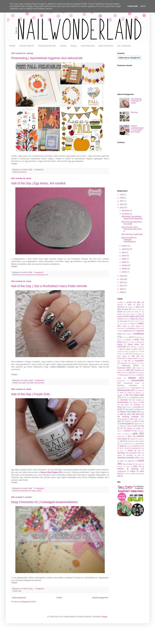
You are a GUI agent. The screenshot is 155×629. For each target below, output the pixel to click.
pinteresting (22, 172)
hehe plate (30, 383)
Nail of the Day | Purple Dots (30, 394)
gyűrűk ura (134, 351)
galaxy (142, 346)
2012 (122, 282)
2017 (122, 201)
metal (128, 407)
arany (138, 307)
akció (138, 304)
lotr (128, 397)
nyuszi (137, 423)
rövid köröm (140, 441)
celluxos (141, 319)
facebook (139, 337)
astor (119, 309)
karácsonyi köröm (124, 368)
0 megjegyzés (38, 169)
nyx (143, 423)
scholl (128, 446)
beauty (119, 314)
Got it (143, 6)
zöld (118, 476)
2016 (122, 204)
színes (119, 455)
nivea (139, 419)
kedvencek (120, 370)
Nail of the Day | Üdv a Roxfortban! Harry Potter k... (131, 229)
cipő (131, 321)
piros (130, 436)
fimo (127, 342)
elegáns (128, 334)
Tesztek (63, 46)
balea (140, 309)
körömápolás (121, 380)
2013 (122, 279)
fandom (119, 340)
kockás (133, 375)
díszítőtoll (141, 328)
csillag (132, 323)
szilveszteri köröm (135, 453)
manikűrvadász (123, 402)
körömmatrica (136, 388)
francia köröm (133, 344)
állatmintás (121, 307)
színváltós (129, 455)
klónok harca (123, 375)
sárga (122, 446)
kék (127, 370)
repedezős (141, 439)
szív (139, 455)
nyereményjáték (126, 424)
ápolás (130, 307)
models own (140, 409)
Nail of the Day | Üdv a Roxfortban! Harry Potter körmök (49, 286)
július (124, 252)
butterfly (120, 319)
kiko (125, 372)
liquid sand (139, 395)
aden (139, 302)
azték (134, 309)
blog (139, 314)
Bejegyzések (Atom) (28, 602)
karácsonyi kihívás (130, 365)
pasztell (127, 431)
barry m (138, 311)
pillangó (126, 434)
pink (135, 433)
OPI (135, 426)
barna (20, 275)
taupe (122, 461)
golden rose (137, 349)
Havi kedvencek (88, 46)
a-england (120, 302)
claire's (137, 321)
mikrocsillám (137, 407)
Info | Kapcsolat (124, 46)
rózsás (130, 441)
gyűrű (126, 351)
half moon (129, 354)
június (124, 256)
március (125, 265)
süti (139, 450)
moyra (133, 412)
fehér (137, 339)
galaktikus (134, 346)
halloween (139, 354)
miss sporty (129, 409)
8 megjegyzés (39, 380)
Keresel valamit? (27, 46)
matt (142, 402)
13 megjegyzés (39, 488)
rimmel (122, 441)
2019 (122, 195)
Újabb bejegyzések (19, 598)
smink (127, 448)
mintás (119, 409)
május (124, 259)
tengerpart (131, 461)
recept (132, 439)
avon (126, 309)
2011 (122, 286)
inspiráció (124, 363)
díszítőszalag (131, 328)
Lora (22, 169)
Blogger (104, 617)
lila (29, 491)
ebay (20, 591)
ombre (129, 426)
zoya (139, 473)
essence (139, 333)
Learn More (133, 6)
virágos (132, 471)
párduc (138, 428)
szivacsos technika (125, 458)
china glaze (123, 321)
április (124, 262)
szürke (141, 458)
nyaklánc (128, 421)
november (126, 214)
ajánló (130, 304)
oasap (122, 426)
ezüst (131, 337)
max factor (125, 404)
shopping (136, 446)
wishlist (127, 473)
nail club (135, 414)
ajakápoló (120, 304)
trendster (120, 466)
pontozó (140, 436)
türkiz (135, 466)
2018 (122, 198)
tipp (124, 464)
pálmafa (129, 428)
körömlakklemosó (122, 388)
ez (106, 477)
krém (121, 392)
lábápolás (138, 392)
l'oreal (129, 392)
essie (124, 337)
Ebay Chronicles (106, 46)
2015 (122, 208)
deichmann (120, 328)
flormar (139, 342)
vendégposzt (121, 471)
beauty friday (130, 314)
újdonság (134, 469)
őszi (46, 275)
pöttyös (39, 491)
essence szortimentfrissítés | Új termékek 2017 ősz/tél (137, 129)
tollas (130, 464)
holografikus (139, 361)
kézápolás (138, 370)
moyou (33, 491)
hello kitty (127, 361)
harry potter (22, 383)
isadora (142, 363)
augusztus (126, 249)
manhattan (124, 400)
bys (127, 319)
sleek (121, 448)
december (126, 211)
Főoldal (12, 46)
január (124, 272)
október (125, 246)
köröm (132, 377)
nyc (142, 421)
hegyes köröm (133, 358)
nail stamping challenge (128, 417)
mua (142, 412)
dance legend (136, 326)
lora (122, 397)
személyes (121, 453)
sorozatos (135, 448)
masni (135, 402)
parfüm (119, 431)
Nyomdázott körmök (46, 46)
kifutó (119, 372)
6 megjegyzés (38, 272)
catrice (132, 319)
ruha (121, 443)
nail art (123, 414)
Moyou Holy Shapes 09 (51, 472)
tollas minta (138, 464)
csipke (124, 326)
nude (119, 421)
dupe (126, 331)
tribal (127, 466)
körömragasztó (139, 390)
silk (143, 446)
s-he (131, 443)
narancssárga (121, 419)
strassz (130, 450)
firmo (132, 342)
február (125, 269)
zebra (133, 473)
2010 (122, 289)
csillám (141, 323)
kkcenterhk (140, 372)
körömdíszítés (137, 380)
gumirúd (119, 351)
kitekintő (131, 372)
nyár (135, 421)
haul (133, 356)
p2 (121, 428)
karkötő (139, 368)
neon (132, 419)
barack (119, 312)
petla (135, 431)
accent (129, 302)
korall (119, 378)
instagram (133, 363)
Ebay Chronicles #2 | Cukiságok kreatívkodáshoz (44, 502)
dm (120, 331)
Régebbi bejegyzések (100, 598)
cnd (143, 321)
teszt (141, 460)
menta (119, 407)
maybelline (137, 404)
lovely (133, 398)
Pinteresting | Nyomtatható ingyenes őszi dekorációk (47, 58)
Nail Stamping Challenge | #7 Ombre (136, 101)
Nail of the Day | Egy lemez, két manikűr (38, 183)
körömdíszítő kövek (131, 383)
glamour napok (125, 349)
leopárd (119, 395)
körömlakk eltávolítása (127, 385)
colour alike (123, 323)
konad (139, 375)
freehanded (121, 347)
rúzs (126, 443)
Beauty (74, 46)
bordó (119, 316)
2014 (122, 276)
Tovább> (14, 164)
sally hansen (139, 443)
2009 (122, 292)
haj (122, 354)
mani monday (136, 400)
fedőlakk (128, 340)
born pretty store (28, 275)
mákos (141, 397)
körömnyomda (39, 275)
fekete (119, 342)
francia (119, 344)
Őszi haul (134, 112)
